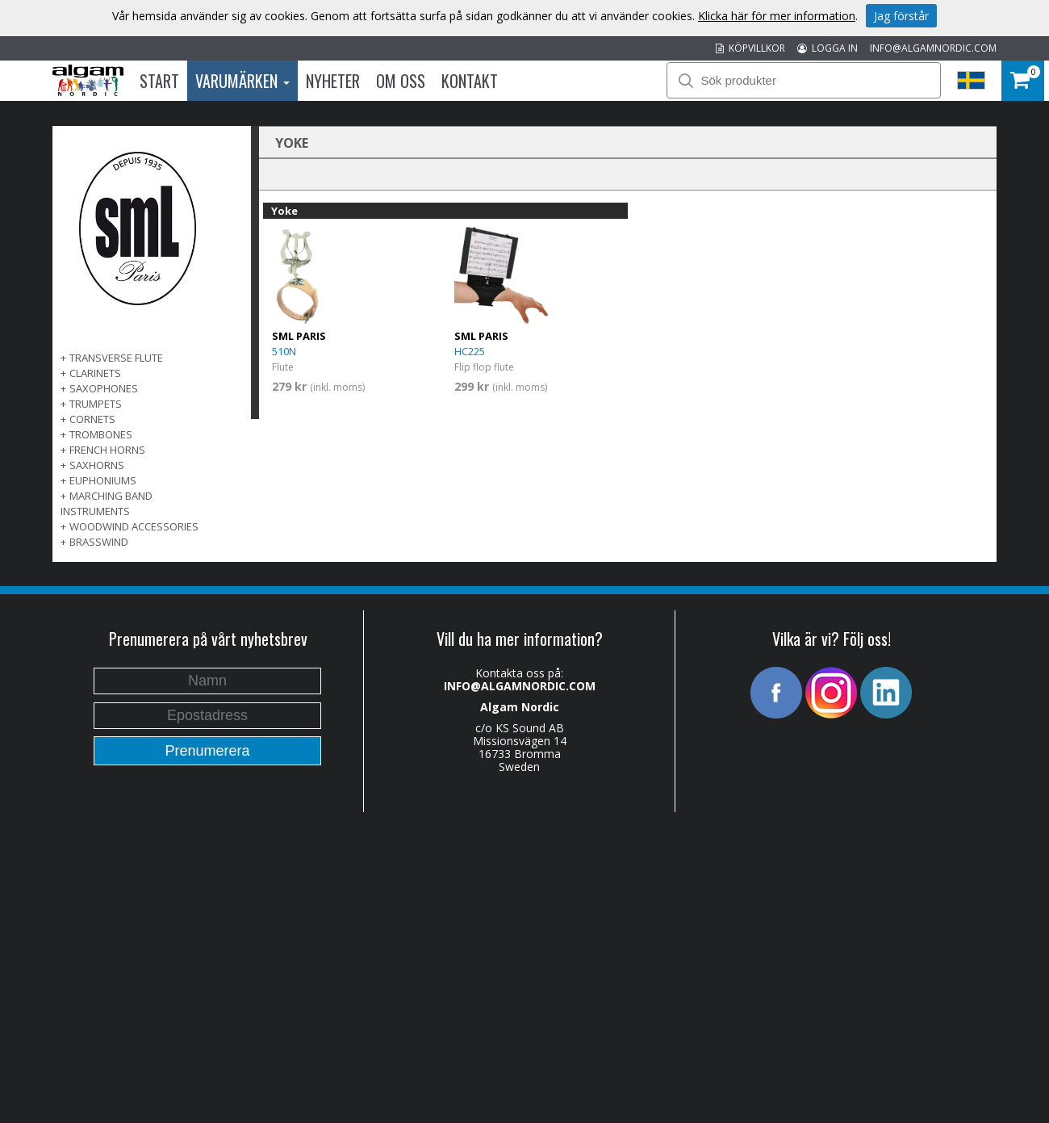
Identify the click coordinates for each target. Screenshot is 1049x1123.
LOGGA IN (827, 48)
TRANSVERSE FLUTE (116, 357)
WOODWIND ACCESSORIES (134, 526)
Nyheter (333, 81)
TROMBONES (100, 434)
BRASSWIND (98, 541)
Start (159, 81)
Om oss (400, 81)
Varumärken (242, 81)
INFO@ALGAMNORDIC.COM (933, 48)
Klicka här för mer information (776, 15)
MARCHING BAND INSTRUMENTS (107, 503)
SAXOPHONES (103, 388)
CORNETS (92, 419)
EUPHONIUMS (102, 480)
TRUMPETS (95, 403)
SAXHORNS (96, 465)
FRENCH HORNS (107, 449)
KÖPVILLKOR (750, 48)
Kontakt (469, 81)
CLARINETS (95, 373)
